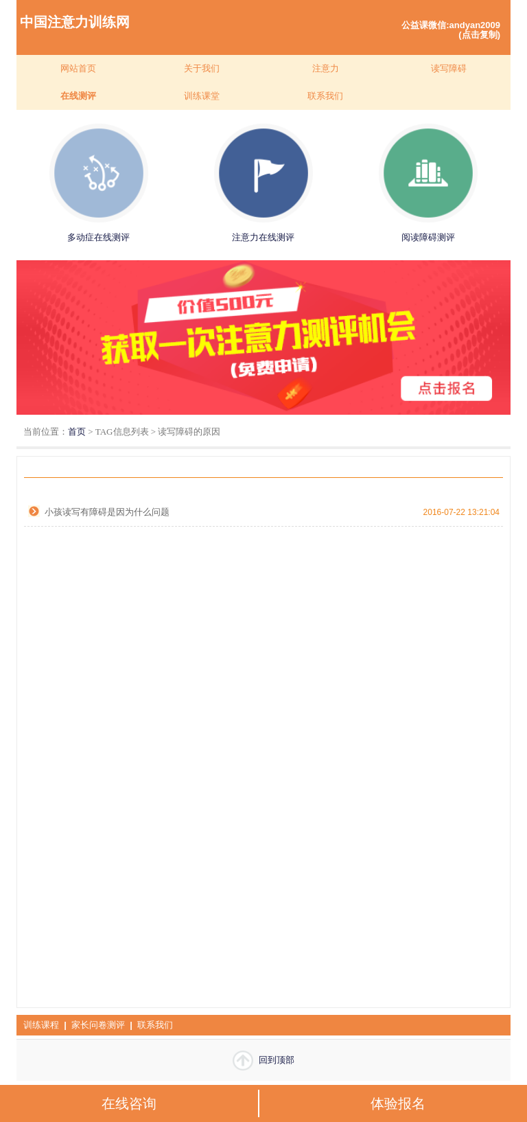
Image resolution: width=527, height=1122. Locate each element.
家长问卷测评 (98, 1025)
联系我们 (325, 96)
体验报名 (398, 1103)
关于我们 (202, 68)
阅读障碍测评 (428, 237)
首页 (77, 431)
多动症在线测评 (98, 237)
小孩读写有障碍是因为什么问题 (107, 512)
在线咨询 (129, 1103)
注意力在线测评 (263, 237)
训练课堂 (202, 96)
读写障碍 (449, 68)
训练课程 (41, 1025)
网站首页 (78, 68)
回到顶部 (263, 1061)
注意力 (325, 68)
